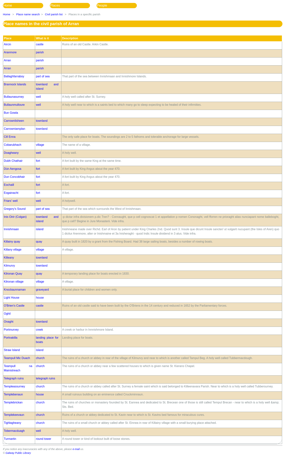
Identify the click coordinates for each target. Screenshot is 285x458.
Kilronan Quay (13, 273)
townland (41, 120)
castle (39, 44)
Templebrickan (13, 402)
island (39, 229)
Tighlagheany (12, 422)
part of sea (43, 76)
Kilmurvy (9, 265)
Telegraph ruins (14, 378)
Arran (7, 60)
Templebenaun (13, 394)
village (40, 144)
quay (39, 241)
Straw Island (12, 350)
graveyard (42, 289)
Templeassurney (14, 386)
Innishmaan (11, 229)
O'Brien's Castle (14, 305)
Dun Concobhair (14, 176)
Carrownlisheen (14, 120)
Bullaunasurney (14, 96)
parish (40, 52)
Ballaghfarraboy (14, 76)
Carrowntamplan (14, 128)
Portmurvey (11, 329)
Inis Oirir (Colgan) (15, 216)
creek (39, 329)
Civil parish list (54, 14)
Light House (11, 297)
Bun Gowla (11, 112)
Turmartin (10, 438)
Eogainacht (11, 192)
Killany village (12, 249)
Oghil (7, 313)
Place (7, 38)
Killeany (9, 257)
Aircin (7, 44)
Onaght (8, 321)
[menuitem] (26, 5)
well (38, 96)
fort (38, 160)
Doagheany (11, 152)
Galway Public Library (18, 452)
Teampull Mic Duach (17, 358)
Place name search (28, 14)
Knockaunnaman (15, 289)
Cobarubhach (12, 144)
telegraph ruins (45, 378)
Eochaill (9, 184)
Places (55, 5)
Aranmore (10, 52)
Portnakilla (10, 337)
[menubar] (73, 5)
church (40, 358)
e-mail (76, 449)
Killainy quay (12, 241)
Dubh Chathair (13, 160)
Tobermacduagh (14, 430)
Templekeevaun (14, 414)
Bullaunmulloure (14, 104)
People (102, 5)
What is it (42, 38)
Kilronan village (14, 281)
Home (7, 5)
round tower (43, 438)
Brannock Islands (15, 84)
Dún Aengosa (12, 168)
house (40, 297)
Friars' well (11, 200)
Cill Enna (9, 136)
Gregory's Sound (15, 208)
